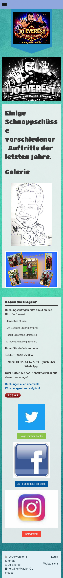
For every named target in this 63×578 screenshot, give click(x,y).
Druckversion (15, 556)
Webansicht (50, 563)
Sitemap (10, 560)
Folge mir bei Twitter (31, 436)
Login (54, 556)
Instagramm (31, 534)
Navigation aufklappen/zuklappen (31, 4)
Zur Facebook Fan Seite (31, 483)
